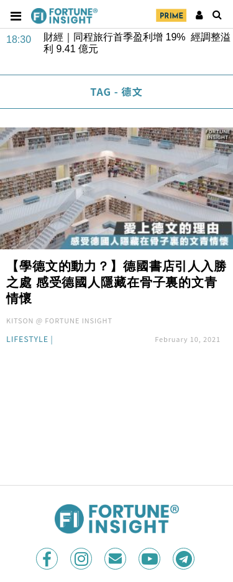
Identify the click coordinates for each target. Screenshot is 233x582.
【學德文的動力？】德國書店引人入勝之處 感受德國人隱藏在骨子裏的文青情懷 (116, 282)
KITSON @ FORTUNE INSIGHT (59, 320)
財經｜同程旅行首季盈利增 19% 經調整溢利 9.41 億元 (137, 43)
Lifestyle (27, 339)
